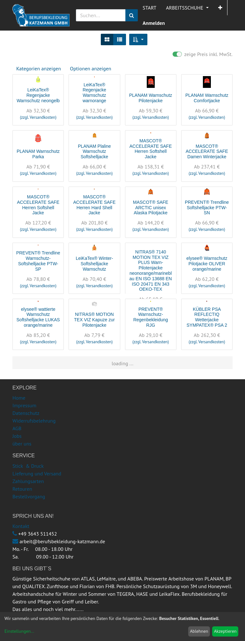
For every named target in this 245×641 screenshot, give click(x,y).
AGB (16, 428)
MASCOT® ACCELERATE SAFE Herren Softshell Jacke (151, 148)
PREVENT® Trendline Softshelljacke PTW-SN (207, 208)
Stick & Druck (28, 466)
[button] (220, 7)
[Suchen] (131, 15)
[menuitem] (149, 7)
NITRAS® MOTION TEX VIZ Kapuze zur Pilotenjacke (94, 320)
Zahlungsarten (28, 481)
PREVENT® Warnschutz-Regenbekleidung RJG (150, 317)
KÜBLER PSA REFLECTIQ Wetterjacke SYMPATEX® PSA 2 (207, 317)
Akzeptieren (225, 631)
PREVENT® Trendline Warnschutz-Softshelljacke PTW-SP (38, 260)
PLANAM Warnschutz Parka (38, 154)
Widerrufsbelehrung (34, 420)
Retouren (22, 489)
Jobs (17, 436)
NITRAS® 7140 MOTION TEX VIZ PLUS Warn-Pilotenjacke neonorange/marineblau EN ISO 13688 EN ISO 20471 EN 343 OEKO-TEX (151, 270)
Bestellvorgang (28, 496)
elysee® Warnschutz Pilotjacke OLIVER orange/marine (206, 264)
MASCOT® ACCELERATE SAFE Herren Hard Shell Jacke (94, 204)
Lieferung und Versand (36, 473)
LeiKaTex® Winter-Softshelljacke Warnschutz (94, 264)
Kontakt (20, 526)
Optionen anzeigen (90, 68)
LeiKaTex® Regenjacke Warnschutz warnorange (94, 92)
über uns (21, 443)
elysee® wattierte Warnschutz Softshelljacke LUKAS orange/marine (38, 317)
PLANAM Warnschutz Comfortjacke (206, 98)
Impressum (24, 405)
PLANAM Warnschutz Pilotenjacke (150, 98)
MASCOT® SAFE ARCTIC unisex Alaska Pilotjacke (150, 208)
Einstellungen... (19, 631)
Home (18, 398)
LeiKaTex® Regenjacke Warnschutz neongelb (38, 95)
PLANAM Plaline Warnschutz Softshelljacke (94, 152)
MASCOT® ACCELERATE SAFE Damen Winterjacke (207, 152)
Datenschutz (25, 413)
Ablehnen (199, 631)
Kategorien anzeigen (38, 68)
